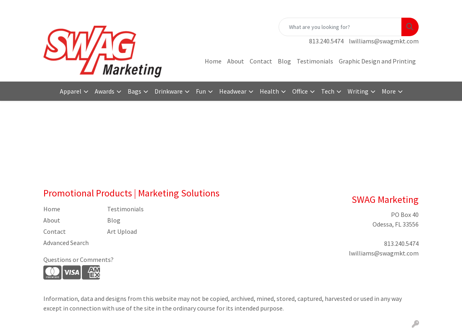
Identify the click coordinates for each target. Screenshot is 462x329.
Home (213, 61)
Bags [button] (134, 91)
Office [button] (300, 91)
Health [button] (269, 91)
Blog (284, 61)
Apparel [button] (70, 91)
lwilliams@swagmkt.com (384, 41)
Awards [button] (104, 91)
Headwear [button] (232, 91)
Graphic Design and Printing (377, 61)
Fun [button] (201, 91)
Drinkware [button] (169, 91)
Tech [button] (327, 91)
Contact (261, 61)
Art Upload (122, 231)
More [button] (389, 91)
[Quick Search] (340, 27)
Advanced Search (66, 243)
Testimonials (315, 61)
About (235, 61)
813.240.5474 (326, 41)
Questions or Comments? (78, 259)
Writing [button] (358, 91)
